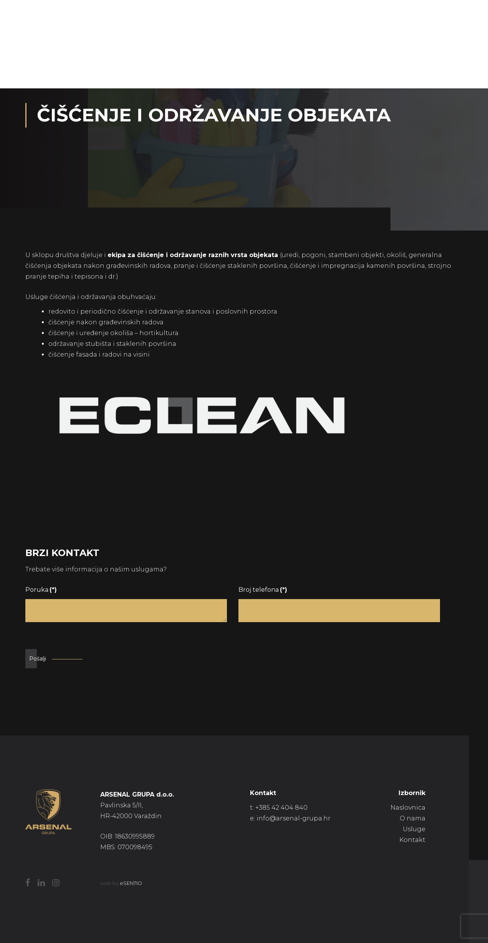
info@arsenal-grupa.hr (293, 818)
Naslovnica (407, 807)
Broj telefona (262, 589)
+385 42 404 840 (281, 807)
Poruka (41, 589)
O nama (412, 818)
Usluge (414, 829)
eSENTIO (131, 883)
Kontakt (412, 839)
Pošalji (37, 658)
